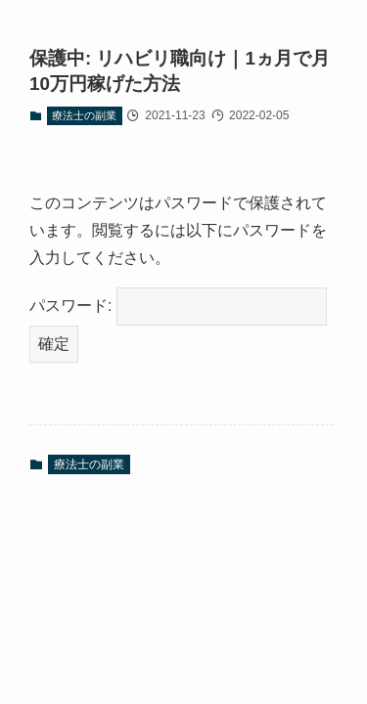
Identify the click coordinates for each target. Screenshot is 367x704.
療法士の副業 (84, 115)
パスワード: (179, 305)
